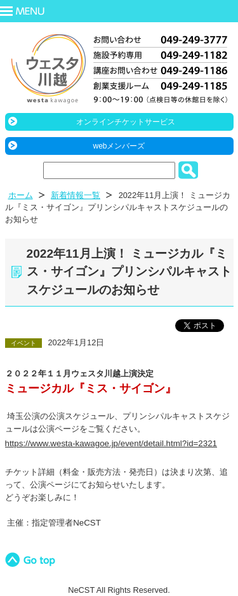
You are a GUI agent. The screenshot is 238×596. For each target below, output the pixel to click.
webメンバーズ (119, 146)
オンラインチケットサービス (125, 121)
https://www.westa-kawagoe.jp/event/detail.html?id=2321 (111, 443)
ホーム (20, 195)
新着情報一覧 (75, 195)
